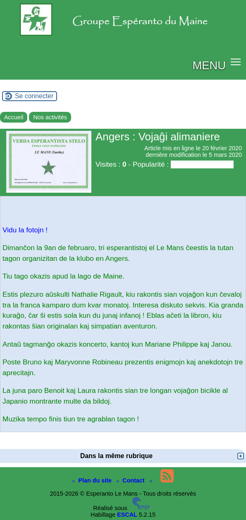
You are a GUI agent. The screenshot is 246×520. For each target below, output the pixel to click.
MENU (209, 65)
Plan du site (92, 480)
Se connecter (34, 95)
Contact (131, 480)
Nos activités (50, 117)
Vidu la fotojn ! (25, 230)
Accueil (13, 117)
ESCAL (127, 514)
